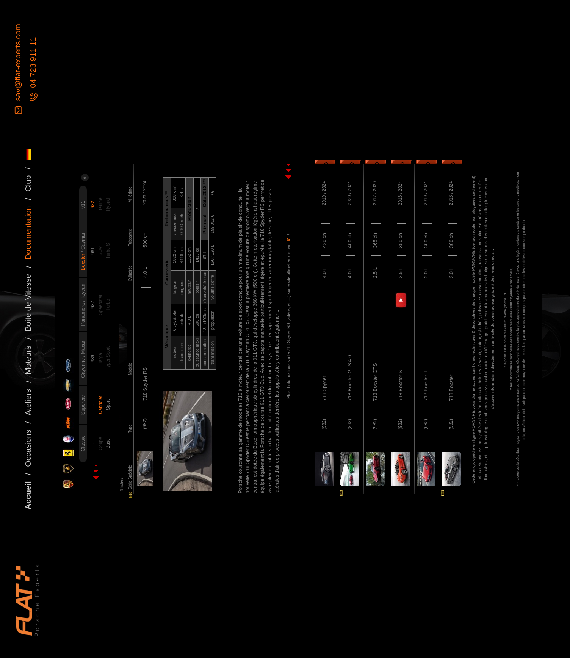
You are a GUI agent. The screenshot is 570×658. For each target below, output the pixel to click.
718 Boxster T (426, 385)
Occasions (27, 448)
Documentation (27, 233)
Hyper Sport (108, 358)
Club (27, 183)
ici (288, 238)
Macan (83, 346)
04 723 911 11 (32, 63)
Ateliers (27, 402)
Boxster (83, 261)
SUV (100, 251)
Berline (100, 204)
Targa (100, 358)
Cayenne (83, 367)
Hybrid (108, 205)
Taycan (83, 291)
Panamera (83, 314)
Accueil (27, 495)
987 (93, 305)
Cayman (83, 241)
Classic (83, 443)
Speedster (100, 305)
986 (93, 358)
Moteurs (27, 360)
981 (93, 251)
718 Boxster (451, 388)
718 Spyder (324, 388)
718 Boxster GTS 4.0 (349, 378)
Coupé (100, 443)
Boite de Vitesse (27, 302)
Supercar (83, 405)
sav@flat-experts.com (17, 63)
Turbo (108, 305)
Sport (108, 405)
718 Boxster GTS (375, 382)
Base (108, 443)
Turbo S (108, 251)
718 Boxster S (400, 385)
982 (93, 204)
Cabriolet (100, 405)
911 (83, 205)
